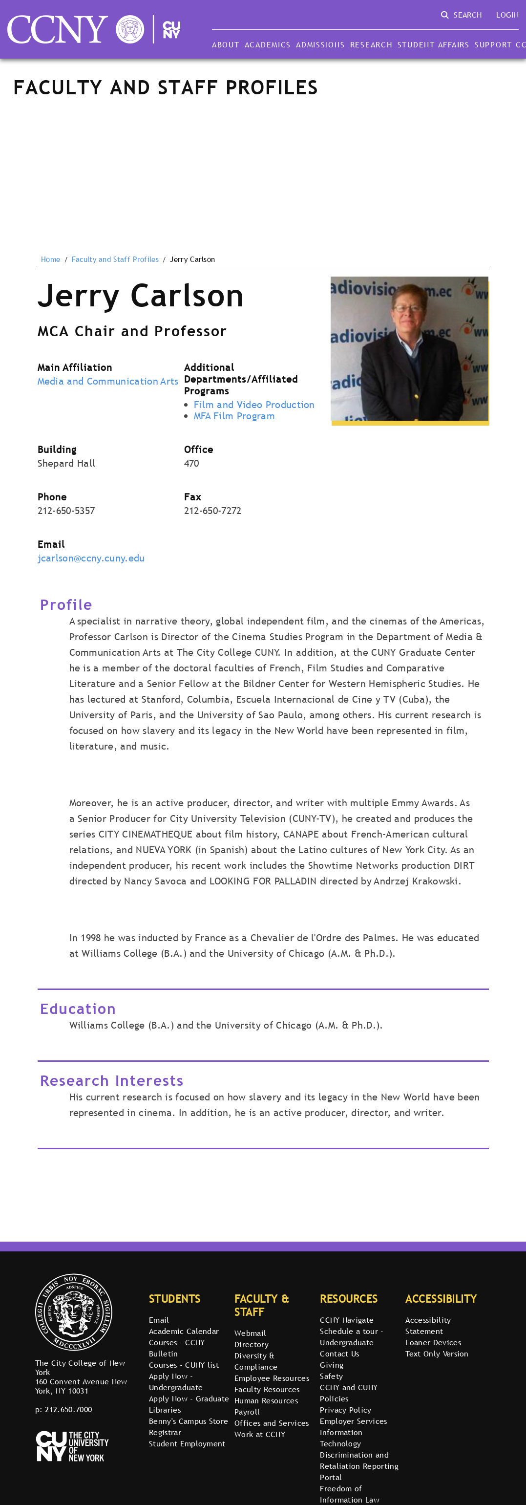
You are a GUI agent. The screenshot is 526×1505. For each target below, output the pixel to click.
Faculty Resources (266, 1389)
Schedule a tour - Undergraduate (351, 1337)
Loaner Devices (433, 1342)
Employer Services (353, 1421)
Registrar (165, 1432)
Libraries (165, 1409)
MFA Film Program (234, 415)
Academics (268, 44)
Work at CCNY (259, 1434)
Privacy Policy (345, 1409)
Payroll (247, 1411)
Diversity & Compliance (255, 1361)
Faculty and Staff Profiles (115, 259)
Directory (251, 1344)
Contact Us (339, 1353)
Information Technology (341, 1438)
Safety (331, 1376)
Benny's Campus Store (188, 1421)
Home (50, 259)
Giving (331, 1364)
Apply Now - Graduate (189, 1398)
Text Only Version (436, 1353)
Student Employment (187, 1443)
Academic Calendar (184, 1331)
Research (371, 44)
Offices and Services (271, 1423)
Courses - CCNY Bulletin (177, 1348)
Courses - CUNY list (184, 1364)
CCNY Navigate (347, 1319)
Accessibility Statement (428, 1325)
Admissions (320, 44)
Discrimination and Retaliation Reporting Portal (359, 1466)
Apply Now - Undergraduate (176, 1382)
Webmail (250, 1333)
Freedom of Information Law (349, 1494)
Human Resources (266, 1400)
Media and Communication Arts (108, 381)
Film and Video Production (254, 404)
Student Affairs (434, 44)
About (226, 44)
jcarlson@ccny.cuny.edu (91, 558)
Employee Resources (271, 1378)
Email (159, 1319)
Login (507, 14)
